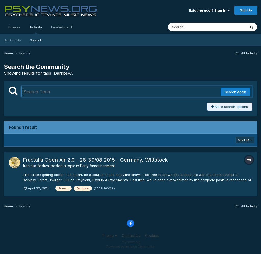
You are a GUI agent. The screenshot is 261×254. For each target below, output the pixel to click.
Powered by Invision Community (130, 246)
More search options (229, 107)
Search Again (235, 92)
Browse (14, 27)
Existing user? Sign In (209, 10)
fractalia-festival (36, 165)
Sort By (245, 140)
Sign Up (246, 10)
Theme (109, 235)
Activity (36, 29)
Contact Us (131, 235)
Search (36, 40)
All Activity (13, 40)
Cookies (152, 235)
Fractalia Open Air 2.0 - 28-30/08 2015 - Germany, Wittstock (95, 160)
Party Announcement (97, 165)
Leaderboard (61, 27)
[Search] (193, 27)
